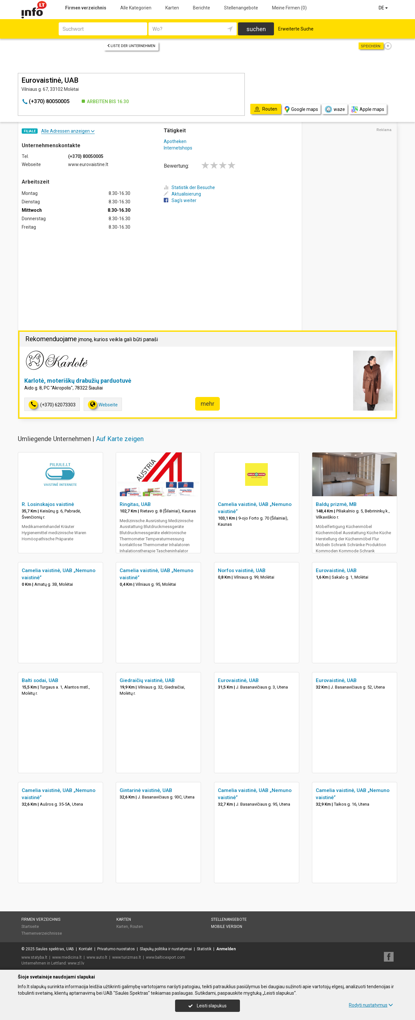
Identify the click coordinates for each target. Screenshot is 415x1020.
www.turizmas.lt (126, 957)
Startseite (30, 926)
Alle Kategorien (135, 7)
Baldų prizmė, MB (336, 504)
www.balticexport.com (165, 957)
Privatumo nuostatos (116, 949)
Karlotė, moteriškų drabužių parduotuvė (77, 380)
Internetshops (178, 147)
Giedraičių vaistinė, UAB (147, 680)
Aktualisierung (182, 194)
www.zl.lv (76, 963)
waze (334, 109)
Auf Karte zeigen (120, 439)
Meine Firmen (289, 7)
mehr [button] (207, 403)
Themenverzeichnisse (41, 933)
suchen (256, 29)
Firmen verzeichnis (85, 7)
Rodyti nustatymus (371, 1005)
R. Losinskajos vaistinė (48, 504)
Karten (172, 7)
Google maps (301, 109)
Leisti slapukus (207, 1005)
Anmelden (226, 949)
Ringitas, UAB (135, 504)
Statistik (204, 949)
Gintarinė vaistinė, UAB (146, 790)
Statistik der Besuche (189, 187)
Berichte (201, 7)
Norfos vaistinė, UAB (242, 570)
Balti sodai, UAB (40, 680)
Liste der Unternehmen (131, 46)
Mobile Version (226, 926)
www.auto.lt (97, 957)
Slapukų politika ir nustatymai (166, 949)
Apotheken (175, 141)
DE (384, 7)
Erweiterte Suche (296, 28)
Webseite (103, 404)
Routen (136, 926)
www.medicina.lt (67, 957)
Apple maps (367, 109)
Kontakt (85, 949)
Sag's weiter (180, 200)
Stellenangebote (241, 7)
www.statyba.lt (34, 957)
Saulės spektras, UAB (55, 949)
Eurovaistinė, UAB (336, 570)
